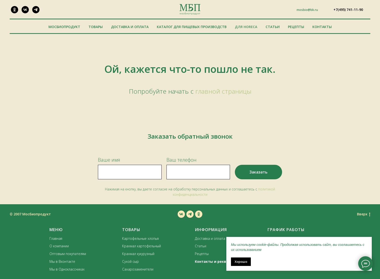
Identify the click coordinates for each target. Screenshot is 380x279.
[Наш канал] (36, 9)
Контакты (322, 26)
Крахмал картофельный (141, 246)
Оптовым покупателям (67, 253)
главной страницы (223, 91)
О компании (59, 246)
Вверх (363, 214)
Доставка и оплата (130, 26)
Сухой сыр (130, 261)
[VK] (25, 9)
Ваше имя (109, 160)
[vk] (181, 214)
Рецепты (296, 26)
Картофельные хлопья (140, 238)
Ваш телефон (181, 160)
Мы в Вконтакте (62, 261)
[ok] (198, 214)
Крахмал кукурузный (138, 253)
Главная (55, 238)
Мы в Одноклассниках (67, 269)
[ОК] (14, 9)
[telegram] (190, 214)
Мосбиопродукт (64, 26)
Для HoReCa (246, 26)
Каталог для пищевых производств (192, 26)
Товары (95, 26)
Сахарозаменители (137, 269)
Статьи (273, 26)
